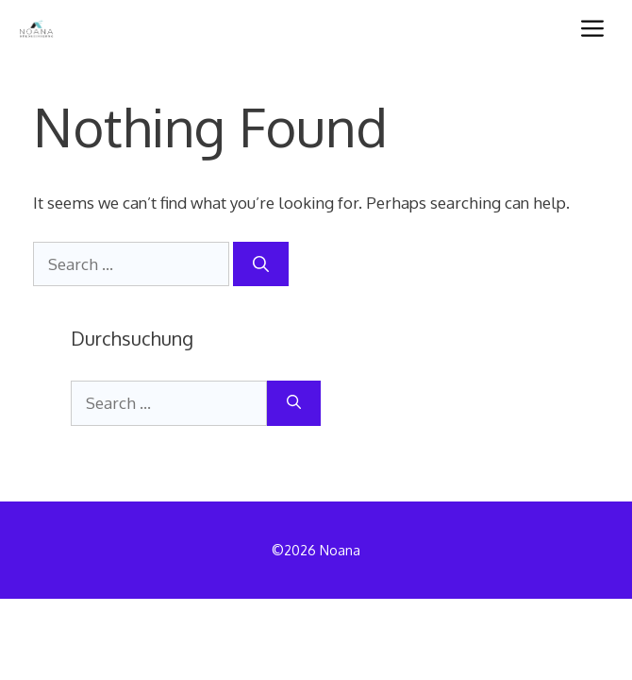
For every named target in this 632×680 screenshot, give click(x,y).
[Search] (261, 264)
